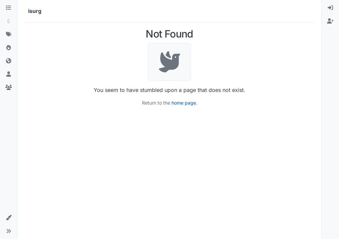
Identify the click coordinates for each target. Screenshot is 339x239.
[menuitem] (330, 8)
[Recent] (9, 21)
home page (183, 103)
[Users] (9, 74)
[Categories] (9, 8)
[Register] (330, 21)
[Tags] (9, 34)
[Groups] (9, 87)
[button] (9, 217)
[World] (9, 61)
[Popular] (9, 47)
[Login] (330, 8)
